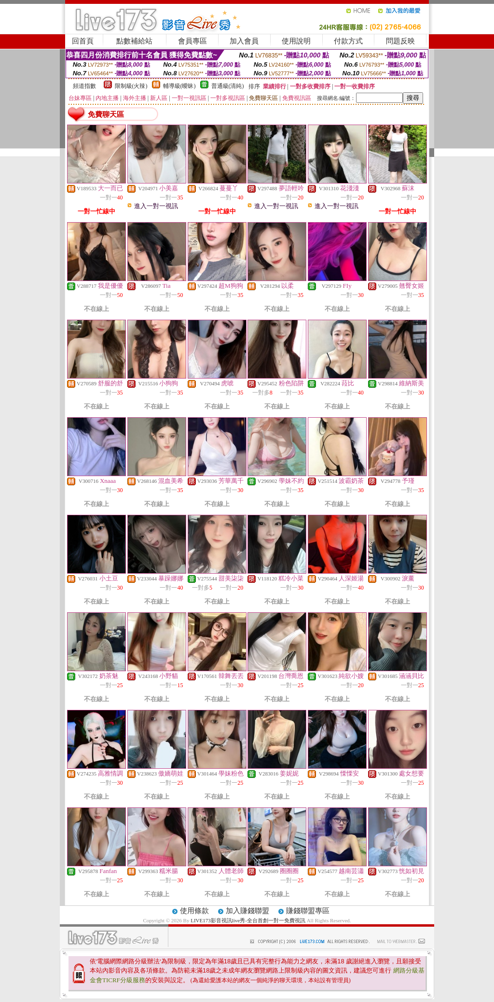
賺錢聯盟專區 (307, 911)
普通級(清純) (227, 86)
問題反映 (400, 41)
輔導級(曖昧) (179, 86)
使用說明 (296, 41)
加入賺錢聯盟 (247, 911)
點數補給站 (134, 41)
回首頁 (83, 41)
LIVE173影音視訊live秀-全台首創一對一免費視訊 (248, 920)
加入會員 (244, 41)
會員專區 (192, 41)
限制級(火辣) (131, 86)
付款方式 (348, 41)
